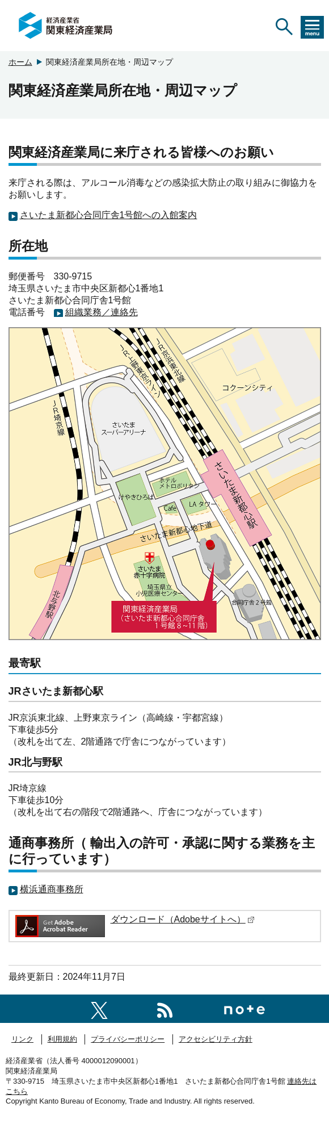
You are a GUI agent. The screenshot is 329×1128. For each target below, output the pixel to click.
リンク (22, 1039)
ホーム (20, 61)
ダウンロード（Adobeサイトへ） (183, 919)
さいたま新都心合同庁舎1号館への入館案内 (108, 215)
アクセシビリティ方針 (215, 1039)
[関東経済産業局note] (244, 1008)
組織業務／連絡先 (101, 312)
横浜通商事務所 (51, 889)
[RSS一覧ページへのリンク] (165, 1008)
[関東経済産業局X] (99, 1008)
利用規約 (62, 1039)
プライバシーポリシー (127, 1039)
